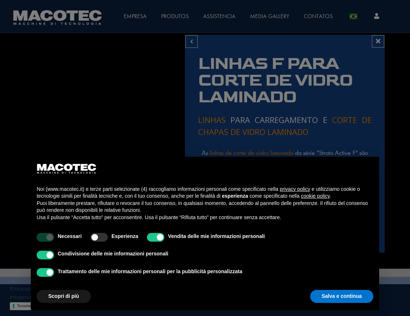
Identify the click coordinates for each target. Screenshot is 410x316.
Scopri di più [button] (63, 296)
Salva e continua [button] (342, 296)
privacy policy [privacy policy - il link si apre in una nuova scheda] (295, 189)
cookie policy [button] (315, 196)
